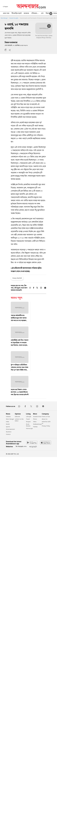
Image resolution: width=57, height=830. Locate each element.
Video (34, 421)
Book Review (28, 425)
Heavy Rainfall (17, 278)
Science (8, 434)
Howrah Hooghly (13, 18)
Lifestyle (28, 416)
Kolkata (8, 416)
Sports (8, 427)
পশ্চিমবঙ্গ (35, 14)
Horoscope (29, 428)
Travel (28, 419)
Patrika (35, 427)
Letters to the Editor (19, 420)
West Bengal (4, 18)
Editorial (17, 416)
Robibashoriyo (37, 424)
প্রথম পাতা (6, 13)
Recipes (28, 421)
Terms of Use (46, 416)
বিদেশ (47, 13)
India (7, 421)
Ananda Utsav (37, 416)
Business (8, 432)
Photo (35, 419)
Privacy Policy (46, 426)
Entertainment (10, 429)
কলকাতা (26, 13)
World (8, 424)
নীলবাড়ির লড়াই (16, 13)
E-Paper (5, 6)
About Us (44, 419)
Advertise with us (46, 422)
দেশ (42, 13)
